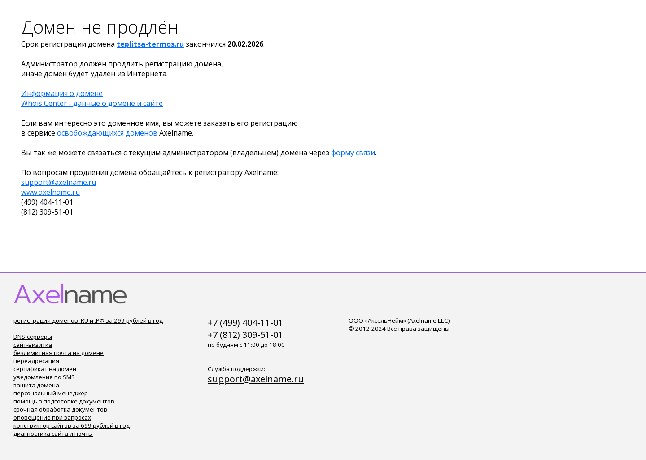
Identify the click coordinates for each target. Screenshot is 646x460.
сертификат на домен (44, 369)
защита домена (36, 385)
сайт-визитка (32, 345)
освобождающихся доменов (107, 133)
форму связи (353, 153)
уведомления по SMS (44, 377)
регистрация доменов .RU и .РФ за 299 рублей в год (88, 320)
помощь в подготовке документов (63, 401)
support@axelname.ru (58, 182)
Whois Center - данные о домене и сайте (92, 103)
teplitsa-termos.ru (150, 44)
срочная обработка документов (60, 409)
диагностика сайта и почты (53, 433)
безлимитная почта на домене (58, 353)
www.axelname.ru (50, 192)
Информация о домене (62, 93)
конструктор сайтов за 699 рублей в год (71, 425)
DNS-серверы (32, 337)
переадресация (36, 361)
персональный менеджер (50, 393)
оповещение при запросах (52, 417)
